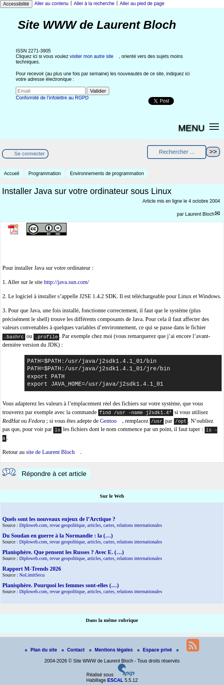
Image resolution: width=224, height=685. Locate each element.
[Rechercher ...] (176, 152)
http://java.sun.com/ (66, 282)
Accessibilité (16, 4)
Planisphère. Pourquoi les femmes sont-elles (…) (60, 585)
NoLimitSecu (32, 575)
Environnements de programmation (107, 173)
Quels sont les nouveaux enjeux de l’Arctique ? (58, 519)
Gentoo (108, 421)
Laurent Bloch (199, 214)
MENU (191, 128)
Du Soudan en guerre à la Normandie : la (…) (57, 535)
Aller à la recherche (94, 3)
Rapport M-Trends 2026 (31, 569)
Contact (74, 650)
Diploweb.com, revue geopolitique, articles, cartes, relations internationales (90, 525)
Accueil (11, 173)
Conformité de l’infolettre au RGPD (52, 98)
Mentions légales (111, 650)
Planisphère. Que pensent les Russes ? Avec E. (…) (63, 552)
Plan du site (41, 650)
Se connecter (29, 154)
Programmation (44, 173)
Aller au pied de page (141, 3)
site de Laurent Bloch (50, 452)
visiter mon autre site (92, 56)
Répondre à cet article (54, 474)
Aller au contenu (51, 3)
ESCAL (115, 680)
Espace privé (155, 650)
